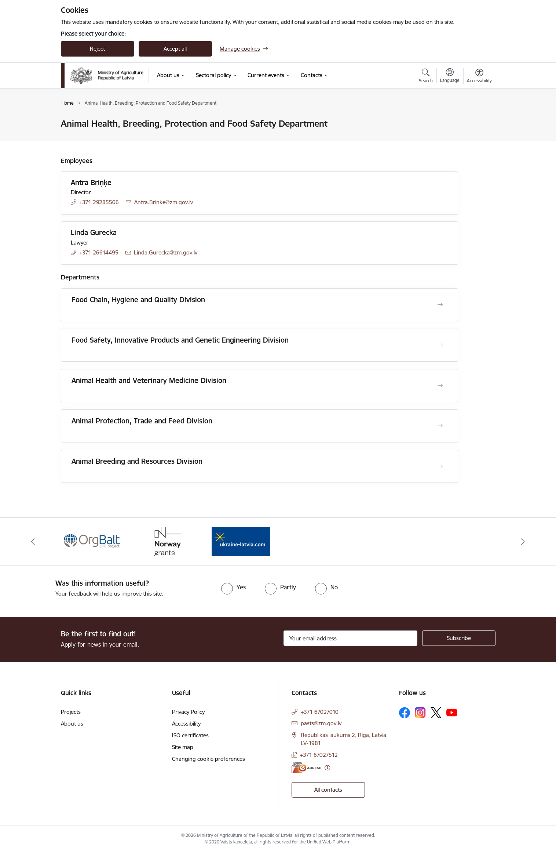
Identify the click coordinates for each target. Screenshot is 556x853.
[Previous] (33, 541)
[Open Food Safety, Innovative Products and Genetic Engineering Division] (440, 345)
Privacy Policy (188, 711)
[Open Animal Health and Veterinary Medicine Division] (440, 385)
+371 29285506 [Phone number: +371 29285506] (99, 202)
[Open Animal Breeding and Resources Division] (440, 466)
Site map (182, 747)
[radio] (233, 587)
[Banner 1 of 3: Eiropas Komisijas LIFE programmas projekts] (92, 541)
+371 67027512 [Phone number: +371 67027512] (319, 754)
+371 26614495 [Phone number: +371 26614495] (98, 252)
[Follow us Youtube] (451, 712)
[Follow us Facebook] (404, 712)
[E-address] (306, 768)
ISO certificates (190, 735)
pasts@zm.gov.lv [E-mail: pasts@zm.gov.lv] (321, 723)
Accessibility (186, 723)
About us (72, 723)
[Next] (523, 541)
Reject (97, 48)
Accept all (175, 48)
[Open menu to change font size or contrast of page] (479, 77)
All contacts (328, 789)
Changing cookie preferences (208, 758)
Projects (71, 711)
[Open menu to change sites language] (449, 76)
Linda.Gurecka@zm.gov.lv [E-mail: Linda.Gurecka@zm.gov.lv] (165, 252)
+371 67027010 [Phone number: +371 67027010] (320, 711)
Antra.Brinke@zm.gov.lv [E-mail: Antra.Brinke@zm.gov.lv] (163, 202)
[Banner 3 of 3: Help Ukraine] (241, 541)
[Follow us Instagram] (420, 712)
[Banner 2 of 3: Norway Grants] (166, 541)
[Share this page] (477, 139)
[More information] (327, 767)
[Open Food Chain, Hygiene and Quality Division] (440, 305)
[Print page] (477, 121)
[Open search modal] (425, 77)
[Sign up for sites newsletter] (458, 638)
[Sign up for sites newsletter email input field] (350, 638)
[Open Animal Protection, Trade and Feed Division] (440, 426)
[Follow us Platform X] (436, 712)
